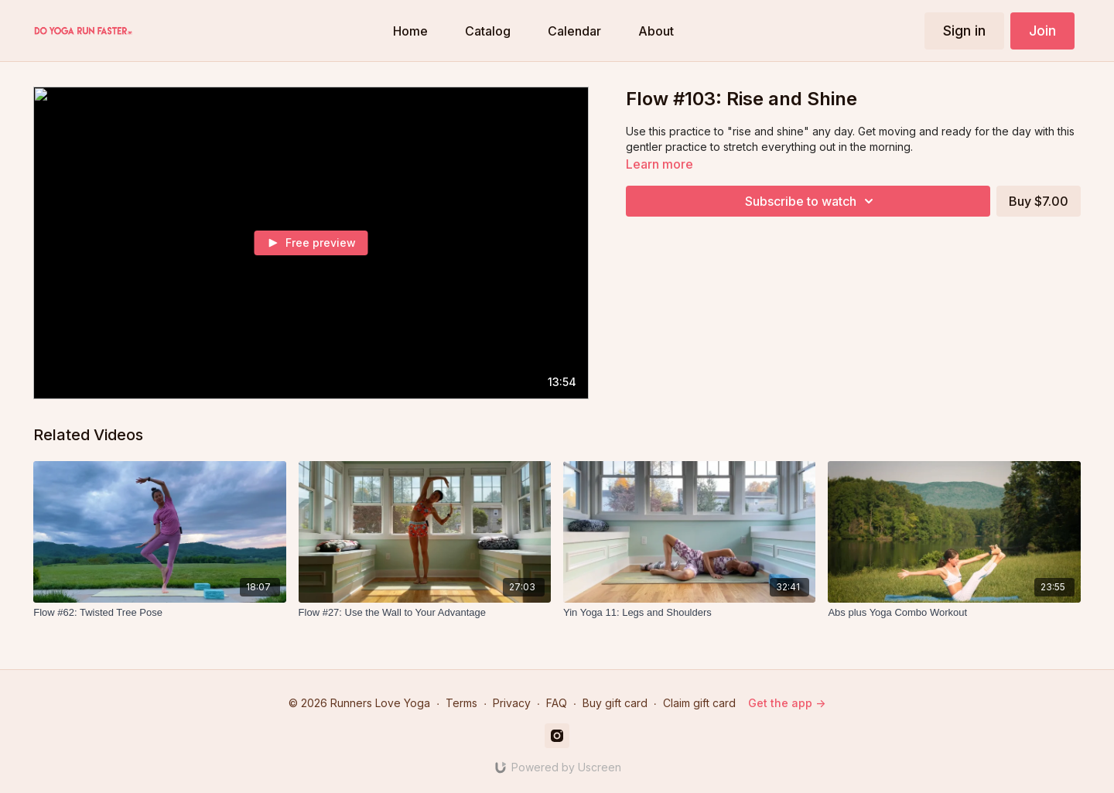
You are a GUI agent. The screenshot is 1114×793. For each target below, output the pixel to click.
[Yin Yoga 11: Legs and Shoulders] (689, 612)
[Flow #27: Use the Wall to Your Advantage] (425, 612)
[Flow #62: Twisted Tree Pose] (159, 612)
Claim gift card (699, 702)
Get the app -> (786, 702)
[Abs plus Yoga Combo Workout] (954, 612)
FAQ (556, 702)
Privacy (512, 702)
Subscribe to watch (811, 201)
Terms (461, 702)
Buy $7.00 (1038, 201)
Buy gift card (615, 702)
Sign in (964, 30)
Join (1042, 30)
